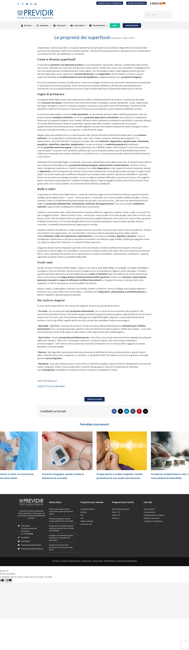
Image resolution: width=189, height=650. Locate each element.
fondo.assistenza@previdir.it (31, 545)
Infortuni (84, 512)
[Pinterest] (139, 411)
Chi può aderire (149, 509)
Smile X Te (115, 518)
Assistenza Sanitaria (88, 509)
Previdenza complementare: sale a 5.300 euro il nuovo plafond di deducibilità (61, 537)
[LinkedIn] (127, 411)
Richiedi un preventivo (152, 518)
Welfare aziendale (87, 521)
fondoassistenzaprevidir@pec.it (32, 549)
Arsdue (56, 561)
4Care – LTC (116, 512)
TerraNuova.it (50, 380)
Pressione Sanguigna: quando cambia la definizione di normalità (61, 520)
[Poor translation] (9, 580)
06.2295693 (25, 537)
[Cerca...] (158, 14)
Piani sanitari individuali (120, 509)
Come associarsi (149, 512)
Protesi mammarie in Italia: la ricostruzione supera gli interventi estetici (61, 511)
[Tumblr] (133, 411)
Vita (82, 518)
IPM (82, 515)
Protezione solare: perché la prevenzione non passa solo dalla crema (61, 547)
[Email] (145, 411)
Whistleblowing (109, 561)
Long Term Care (86, 524)
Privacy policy (98, 561)
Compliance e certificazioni (153, 521)
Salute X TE (116, 515)
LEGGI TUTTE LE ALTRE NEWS (51, 386)
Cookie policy (86, 561)
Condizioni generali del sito (70, 561)
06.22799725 (25, 541)
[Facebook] (114, 411)
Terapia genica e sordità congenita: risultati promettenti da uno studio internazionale (61, 528)
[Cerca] (147, 14)
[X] (120, 411)
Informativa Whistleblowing (127, 561)
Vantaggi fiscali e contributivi (154, 515)
